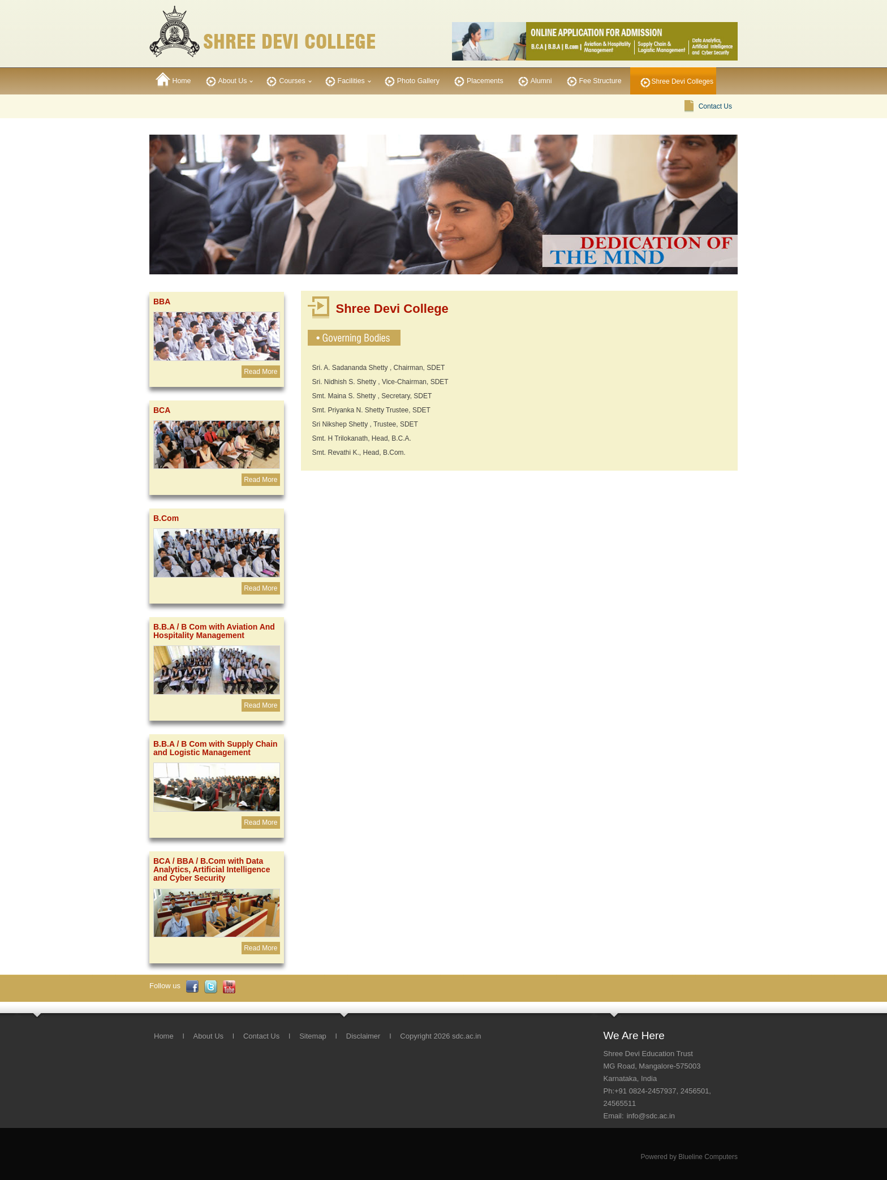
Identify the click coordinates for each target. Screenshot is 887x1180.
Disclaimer (363, 1036)
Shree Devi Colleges (682, 81)
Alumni (534, 80)
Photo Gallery (411, 80)
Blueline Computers (708, 1157)
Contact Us (715, 106)
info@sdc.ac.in (651, 1116)
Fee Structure (593, 80)
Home (173, 80)
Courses (284, 80)
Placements (477, 80)
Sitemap (312, 1036)
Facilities (344, 80)
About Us (225, 80)
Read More (260, 372)
